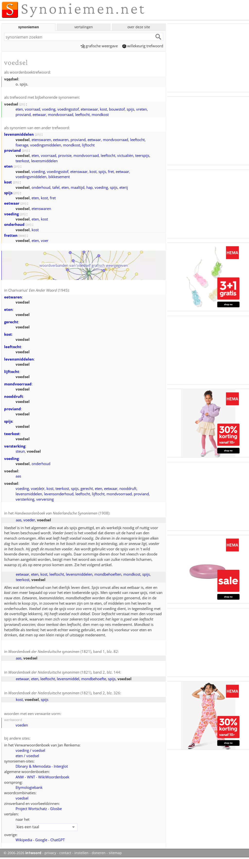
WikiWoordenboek (53, 776)
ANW (20, 776)
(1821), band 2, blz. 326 (64, 692)
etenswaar (89, 109)
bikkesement (59, 176)
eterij (123, 187)
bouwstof (117, 109)
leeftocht (82, 114)
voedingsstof (68, 109)
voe (34, 488)
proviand (23, 114)
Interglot (61, 766)
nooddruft (13, 396)
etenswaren (41, 139)
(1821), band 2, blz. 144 (64, 672)
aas (18, 476)
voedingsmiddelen (45, 145)
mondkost (100, 114)
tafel (56, 187)
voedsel (22, 798)
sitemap (115, 853)
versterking (14, 446)
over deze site (138, 27)
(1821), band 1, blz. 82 (63, 651)
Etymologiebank (29, 787)
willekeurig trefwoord (142, 45)
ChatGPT (57, 839)
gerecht (11, 321)
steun (20, 451)
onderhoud (41, 187)
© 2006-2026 (22, 853)
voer (44, 240)
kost (103, 109)
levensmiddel (68, 678)
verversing (45, 499)
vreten (141, 109)
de (40, 488)
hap (89, 187)
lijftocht (88, 145)
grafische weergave (99, 45)
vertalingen (83, 27)
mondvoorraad (60, 114)
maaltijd (77, 187)
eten (19, 109)
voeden (22, 725)
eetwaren (61, 139)
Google (41, 839)
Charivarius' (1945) (38, 290)
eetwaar (39, 114)
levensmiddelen (19, 134)
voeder (29, 519)
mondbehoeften (107, 574)
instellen (81, 853)
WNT (31, 776)
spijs (130, 109)
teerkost (22, 160)
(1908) (62, 513)
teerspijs (142, 155)
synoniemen (28, 27)
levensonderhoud (58, 493)
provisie (64, 155)
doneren (99, 853)
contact (65, 853)
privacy (50, 853)
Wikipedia (24, 839)
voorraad (32, 109)
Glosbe (56, 808)
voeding (48, 109)
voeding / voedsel (30, 750)
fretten (11, 235)
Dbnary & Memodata (33, 766)
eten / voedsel (27, 755)
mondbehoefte (93, 678)
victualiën (125, 155)
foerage (22, 145)
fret (111, 171)
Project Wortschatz (31, 808)
